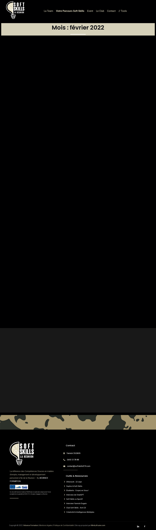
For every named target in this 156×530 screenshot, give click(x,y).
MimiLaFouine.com (98, 525)
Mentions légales (45, 525)
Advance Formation (30, 525)
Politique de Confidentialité (63, 525)
